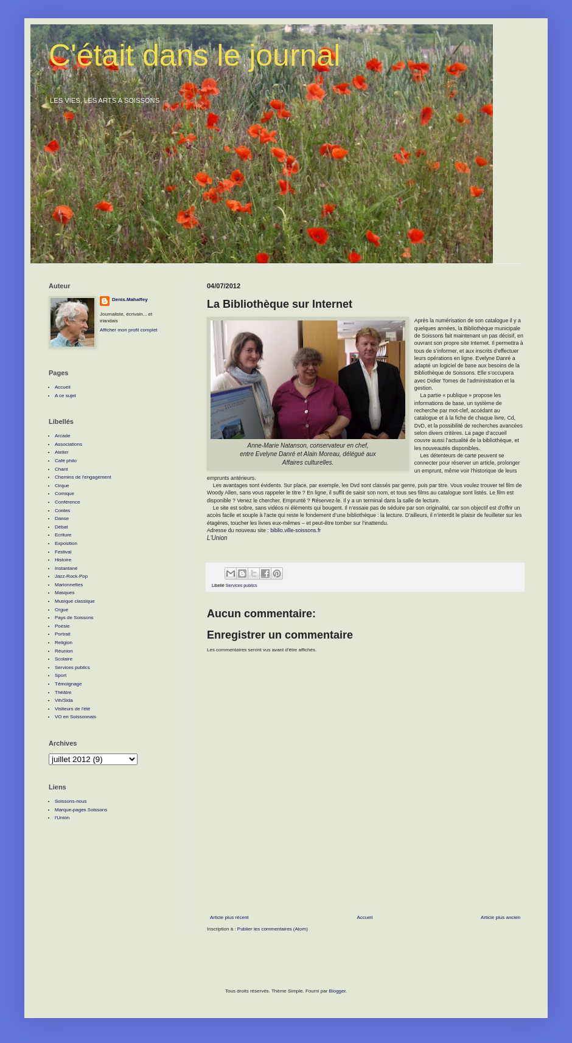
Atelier (62, 452)
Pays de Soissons (74, 617)
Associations (68, 444)
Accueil (364, 917)
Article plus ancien (500, 917)
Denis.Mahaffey (130, 299)
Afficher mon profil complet (129, 330)
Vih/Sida (64, 700)
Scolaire (63, 659)
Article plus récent (229, 917)
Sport (60, 675)
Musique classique (75, 601)
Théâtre (63, 692)
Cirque (62, 485)
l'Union (62, 817)
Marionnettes (69, 584)
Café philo (66, 460)
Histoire (63, 560)
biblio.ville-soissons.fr (295, 530)
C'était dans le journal (194, 55)
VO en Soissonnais (75, 716)
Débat (61, 527)
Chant (61, 469)
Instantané (66, 568)
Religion (63, 642)
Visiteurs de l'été (72, 709)
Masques (64, 592)
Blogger (337, 991)
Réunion (64, 651)
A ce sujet (65, 395)
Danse (62, 518)
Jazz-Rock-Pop (71, 576)
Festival (63, 552)
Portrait (63, 634)
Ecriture (63, 535)
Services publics (241, 585)
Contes (62, 510)
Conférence (67, 502)
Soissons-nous (70, 801)
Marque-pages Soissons (81, 810)
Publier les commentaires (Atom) (272, 929)
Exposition (66, 543)
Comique (64, 493)
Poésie (62, 626)
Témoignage (68, 684)
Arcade (62, 435)
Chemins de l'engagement (83, 477)
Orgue (61, 609)
